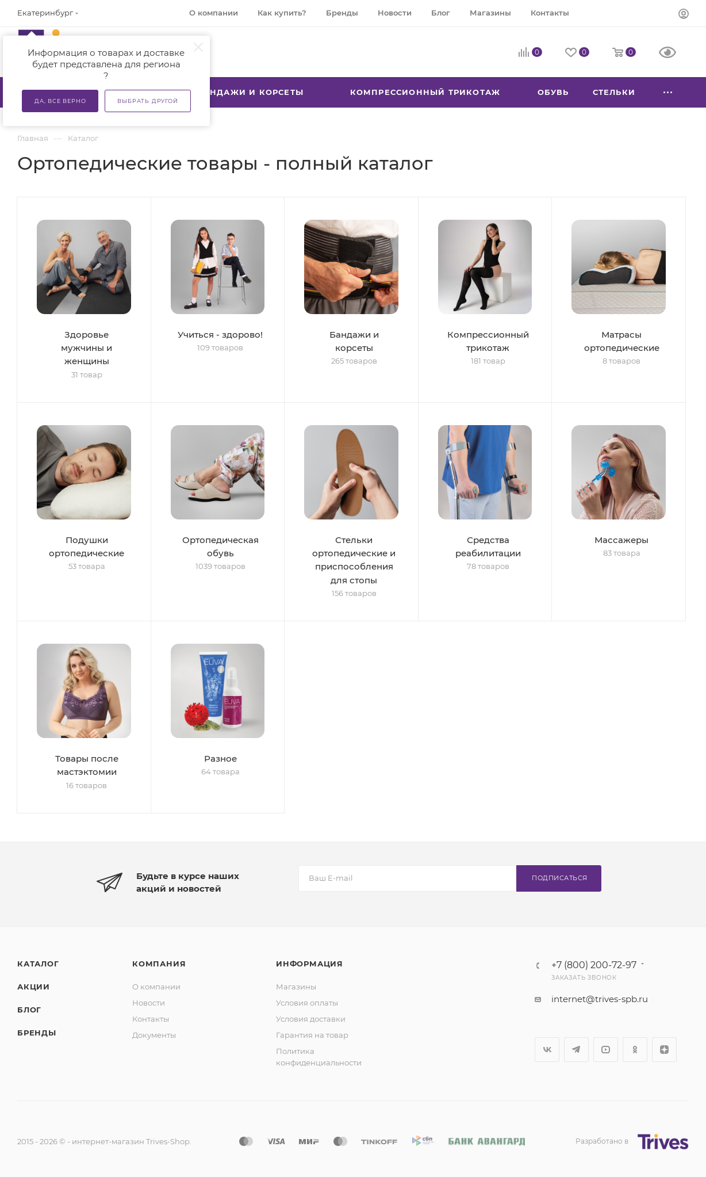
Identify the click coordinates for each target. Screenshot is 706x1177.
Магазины (296, 986)
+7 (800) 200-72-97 (593, 965)
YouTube (605, 1049)
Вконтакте (547, 1049)
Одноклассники (635, 1049)
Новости (148, 1002)
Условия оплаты (307, 1002)
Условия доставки (311, 1018)
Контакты (150, 1018)
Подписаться (560, 878)
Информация (309, 963)
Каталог (38, 963)
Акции (33, 986)
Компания (159, 963)
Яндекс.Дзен (664, 1049)
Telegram (576, 1049)
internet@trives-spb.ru (599, 998)
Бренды (36, 1032)
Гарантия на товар (312, 1035)
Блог (29, 1009)
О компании (156, 986)
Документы (154, 1035)
